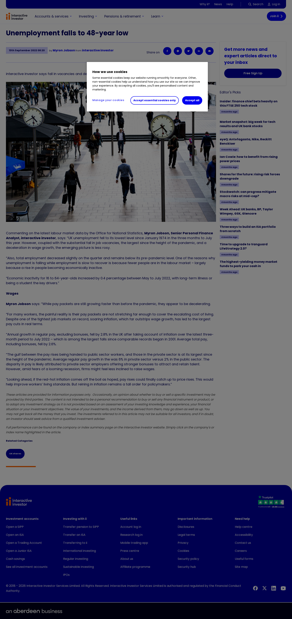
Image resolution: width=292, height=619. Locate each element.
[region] (147, 86)
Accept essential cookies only (154, 100)
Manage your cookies (108, 100)
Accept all (192, 100)
